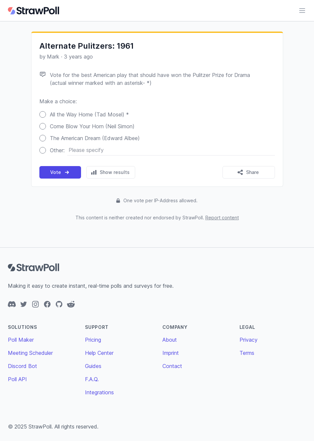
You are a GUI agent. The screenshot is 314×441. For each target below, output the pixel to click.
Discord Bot (22, 366)
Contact (172, 366)
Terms (247, 353)
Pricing (93, 339)
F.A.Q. (92, 379)
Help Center (99, 353)
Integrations (99, 392)
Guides (93, 366)
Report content (222, 217)
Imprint (170, 353)
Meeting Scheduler (30, 353)
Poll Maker (21, 339)
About (169, 339)
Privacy (249, 339)
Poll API (17, 379)
